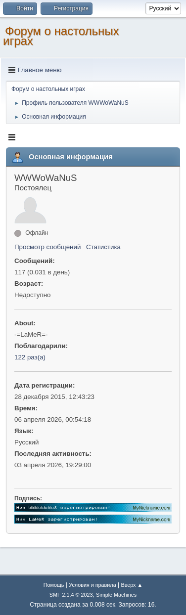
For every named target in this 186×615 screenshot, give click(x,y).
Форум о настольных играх (61, 35)
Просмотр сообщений (47, 247)
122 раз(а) (30, 357)
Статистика (103, 247)
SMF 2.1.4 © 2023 (71, 595)
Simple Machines (116, 595)
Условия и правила (92, 585)
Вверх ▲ (131, 585)
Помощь (54, 585)
